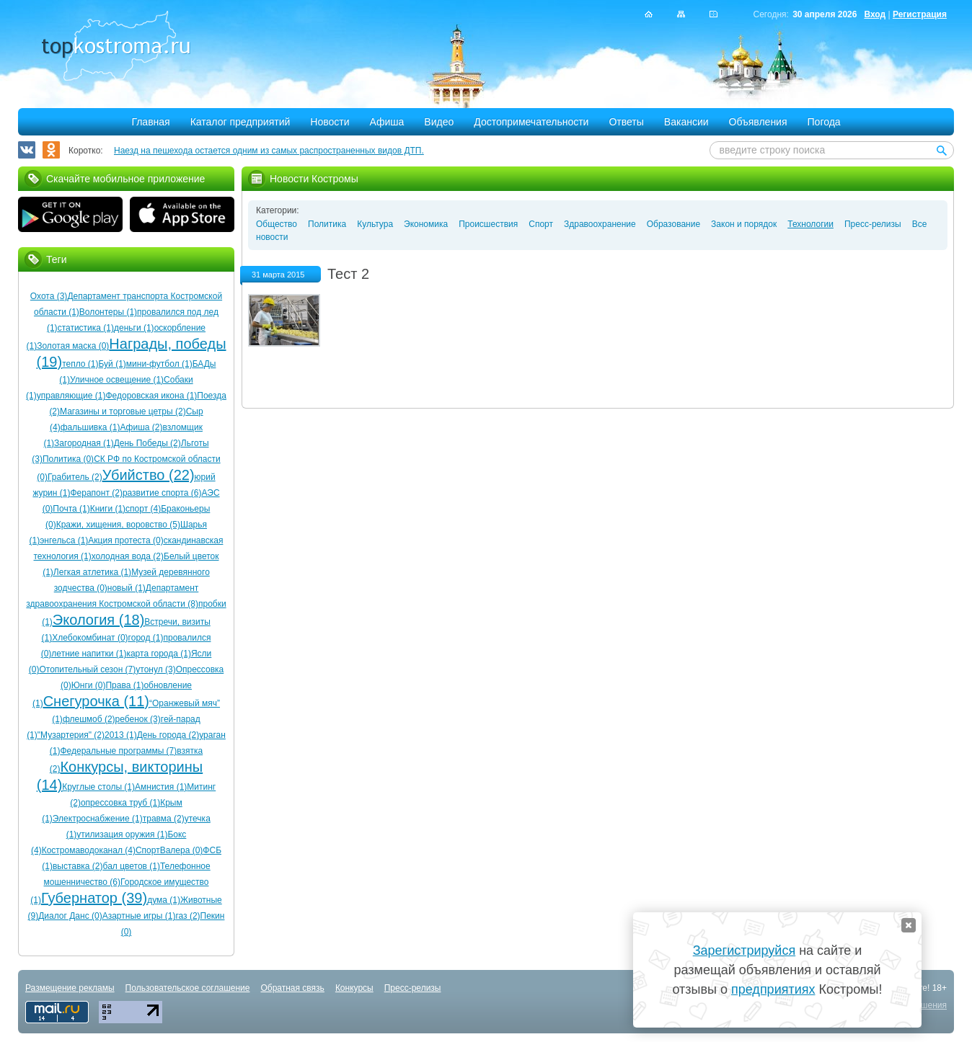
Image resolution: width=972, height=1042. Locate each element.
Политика (327, 224)
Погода (824, 122)
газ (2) (187, 916)
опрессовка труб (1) (120, 803)
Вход (874, 14)
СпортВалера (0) (169, 850)
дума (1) (163, 900)
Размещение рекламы (70, 988)
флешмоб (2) (89, 719)
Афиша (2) (141, 427)
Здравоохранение (600, 224)
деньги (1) (134, 328)
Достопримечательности (531, 122)
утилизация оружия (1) (121, 834)
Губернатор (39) (94, 898)
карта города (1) (158, 654)
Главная (150, 122)
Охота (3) (49, 296)
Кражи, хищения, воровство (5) (118, 525)
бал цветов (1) (131, 866)
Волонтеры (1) (108, 312)
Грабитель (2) (75, 477)
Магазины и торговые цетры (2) (123, 411)
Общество (276, 224)
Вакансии (686, 122)
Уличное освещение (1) (117, 380)
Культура (375, 224)
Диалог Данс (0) (70, 916)
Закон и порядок (744, 224)
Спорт (541, 224)
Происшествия (488, 224)
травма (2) (164, 819)
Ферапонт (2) (96, 493)
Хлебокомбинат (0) (90, 638)
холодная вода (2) (128, 556)
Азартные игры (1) (139, 916)
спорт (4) (143, 509)
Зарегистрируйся (744, 950)
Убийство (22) (148, 475)
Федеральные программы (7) (118, 751)
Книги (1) (107, 509)
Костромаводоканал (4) (89, 850)
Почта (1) (71, 509)
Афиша (387, 122)
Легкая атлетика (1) (92, 572)
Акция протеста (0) (125, 540)
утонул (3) (155, 669)
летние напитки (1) (88, 654)
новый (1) (126, 588)
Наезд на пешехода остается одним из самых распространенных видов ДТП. (269, 151)
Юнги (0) (88, 685)
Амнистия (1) (161, 787)
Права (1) (124, 685)
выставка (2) (78, 866)
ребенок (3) (138, 719)
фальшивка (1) (90, 427)
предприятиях (773, 989)
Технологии (810, 224)
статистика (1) (86, 328)
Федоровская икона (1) (151, 396)
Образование (673, 224)
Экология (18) (98, 620)
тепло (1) (80, 364)
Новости (329, 122)
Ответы (626, 122)
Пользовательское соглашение (187, 988)
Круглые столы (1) (98, 787)
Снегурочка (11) (96, 701)
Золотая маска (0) (73, 346)
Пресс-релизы (872, 224)
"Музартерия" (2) (71, 735)
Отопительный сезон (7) (87, 669)
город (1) (146, 638)
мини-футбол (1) (159, 364)
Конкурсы (354, 988)
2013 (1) (121, 735)
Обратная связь (292, 988)
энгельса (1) (64, 540)
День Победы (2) (147, 443)
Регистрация (920, 14)
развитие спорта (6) (162, 493)
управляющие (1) (71, 396)
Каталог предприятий (240, 122)
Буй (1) (112, 364)
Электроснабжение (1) (98, 819)
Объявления (758, 122)
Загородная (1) (84, 443)
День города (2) (168, 735)
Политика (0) (68, 459)
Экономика (426, 224)
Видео (439, 122)
